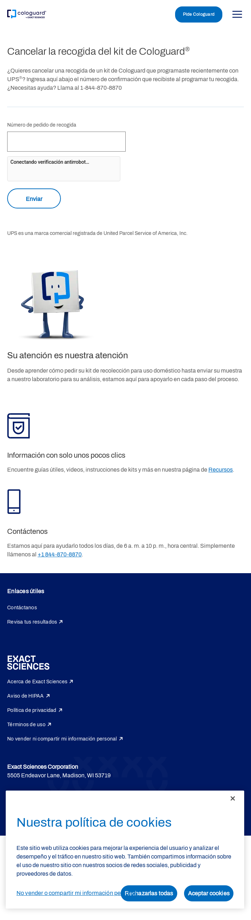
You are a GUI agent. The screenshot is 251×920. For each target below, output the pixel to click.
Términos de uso (26, 724)
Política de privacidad (32, 710)
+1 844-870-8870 (60, 554)
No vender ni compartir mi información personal (62, 739)
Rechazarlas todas (149, 893)
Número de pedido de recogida (41, 125)
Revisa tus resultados (32, 622)
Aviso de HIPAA (25, 696)
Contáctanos (22, 607)
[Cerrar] (233, 798)
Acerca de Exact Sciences (37, 681)
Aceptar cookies (209, 893)
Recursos (220, 470)
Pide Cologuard (199, 14)
